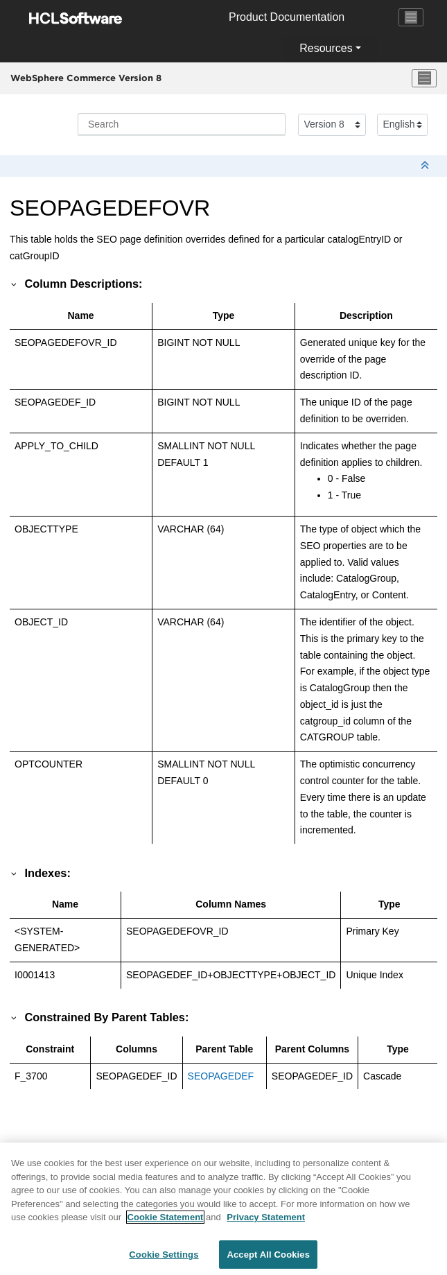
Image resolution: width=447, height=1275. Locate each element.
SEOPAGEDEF (221, 1076)
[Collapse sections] (426, 166)
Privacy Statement (266, 1223)
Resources (325, 48)
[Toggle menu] (424, 78)
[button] (14, 283)
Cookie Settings (163, 1261)
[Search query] (182, 124)
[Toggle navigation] (410, 17)
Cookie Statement (166, 1223)
